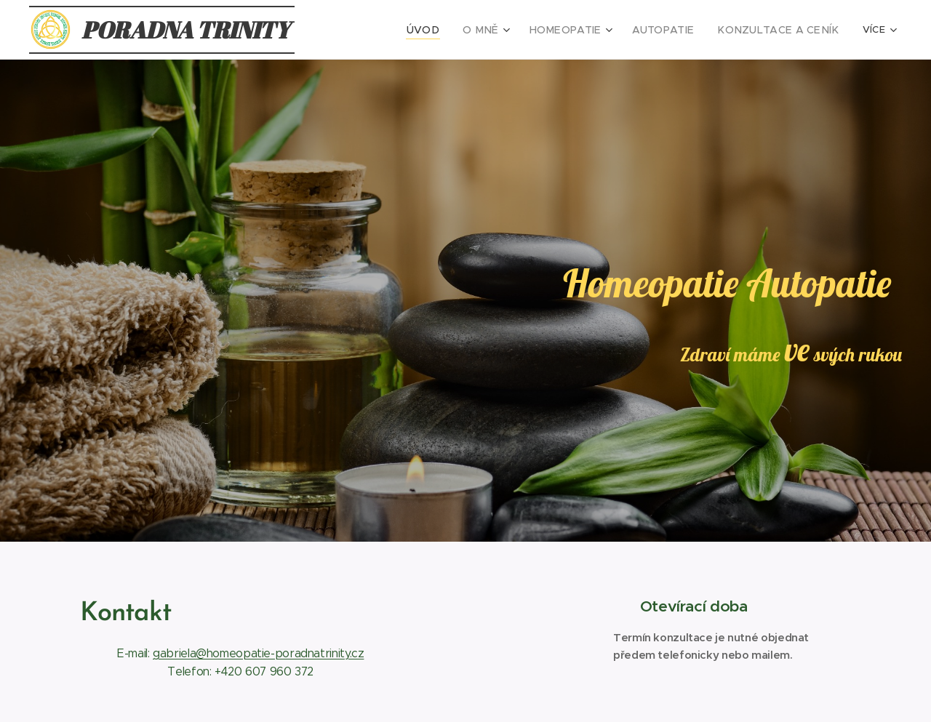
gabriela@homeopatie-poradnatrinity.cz (258, 653)
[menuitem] (403, 30)
